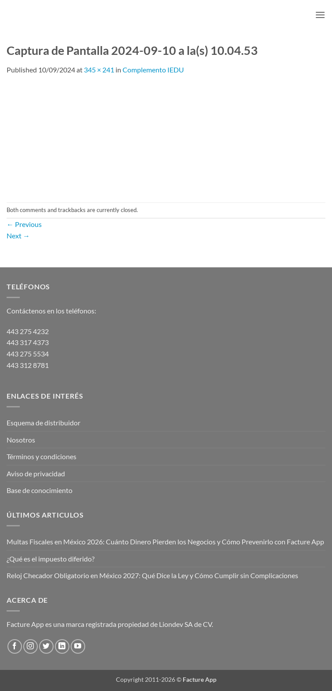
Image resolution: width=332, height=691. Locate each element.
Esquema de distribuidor (43, 422)
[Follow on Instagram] (30, 646)
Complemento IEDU (153, 69)
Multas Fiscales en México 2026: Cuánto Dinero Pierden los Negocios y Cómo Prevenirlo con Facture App (165, 541)
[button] (320, 14)
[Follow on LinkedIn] (62, 646)
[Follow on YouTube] (78, 646)
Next (18, 235)
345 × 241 (99, 69)
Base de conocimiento (39, 490)
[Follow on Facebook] (14, 646)
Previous (24, 224)
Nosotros (21, 439)
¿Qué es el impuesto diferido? (50, 558)
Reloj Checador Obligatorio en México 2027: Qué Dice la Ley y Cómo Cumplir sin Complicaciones (152, 575)
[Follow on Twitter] (46, 646)
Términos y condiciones (41, 456)
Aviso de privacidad (36, 473)
